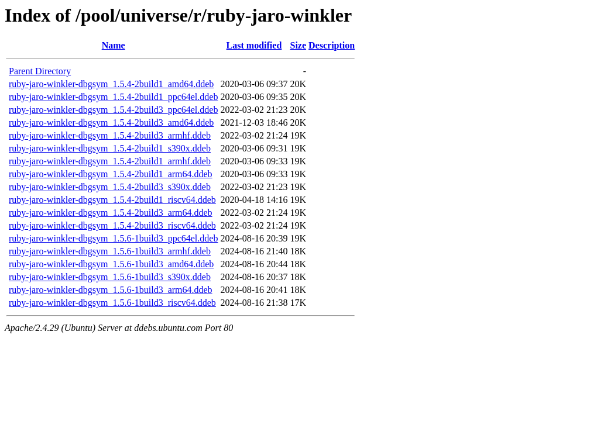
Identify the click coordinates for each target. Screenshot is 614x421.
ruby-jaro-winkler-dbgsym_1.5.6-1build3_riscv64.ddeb (112, 303)
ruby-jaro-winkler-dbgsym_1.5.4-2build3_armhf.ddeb (110, 135)
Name (113, 45)
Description (331, 45)
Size (298, 45)
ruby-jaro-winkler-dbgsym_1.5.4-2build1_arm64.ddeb (110, 174)
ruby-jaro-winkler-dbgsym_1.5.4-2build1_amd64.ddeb (111, 84)
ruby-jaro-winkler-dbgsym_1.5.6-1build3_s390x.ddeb (110, 277)
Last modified (254, 45)
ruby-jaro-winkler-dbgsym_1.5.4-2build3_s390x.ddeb (110, 187)
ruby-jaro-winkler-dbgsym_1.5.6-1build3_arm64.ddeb (110, 290)
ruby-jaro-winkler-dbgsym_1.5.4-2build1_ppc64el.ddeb (113, 97)
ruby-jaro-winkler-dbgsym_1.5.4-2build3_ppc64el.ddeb (113, 110)
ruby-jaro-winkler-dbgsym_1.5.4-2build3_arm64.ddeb (110, 213)
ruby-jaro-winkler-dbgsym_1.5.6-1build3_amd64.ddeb (111, 264)
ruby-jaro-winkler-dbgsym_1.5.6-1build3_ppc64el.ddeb (113, 238)
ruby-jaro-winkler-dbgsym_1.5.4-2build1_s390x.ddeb (110, 148)
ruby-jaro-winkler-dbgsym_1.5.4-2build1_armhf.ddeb (110, 161)
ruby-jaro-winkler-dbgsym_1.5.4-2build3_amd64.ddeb (111, 122)
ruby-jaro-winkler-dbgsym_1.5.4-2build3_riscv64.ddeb (112, 225)
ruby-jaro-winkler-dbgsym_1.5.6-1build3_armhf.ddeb (110, 251)
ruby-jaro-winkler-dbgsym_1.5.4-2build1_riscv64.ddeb (112, 200)
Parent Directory (40, 71)
